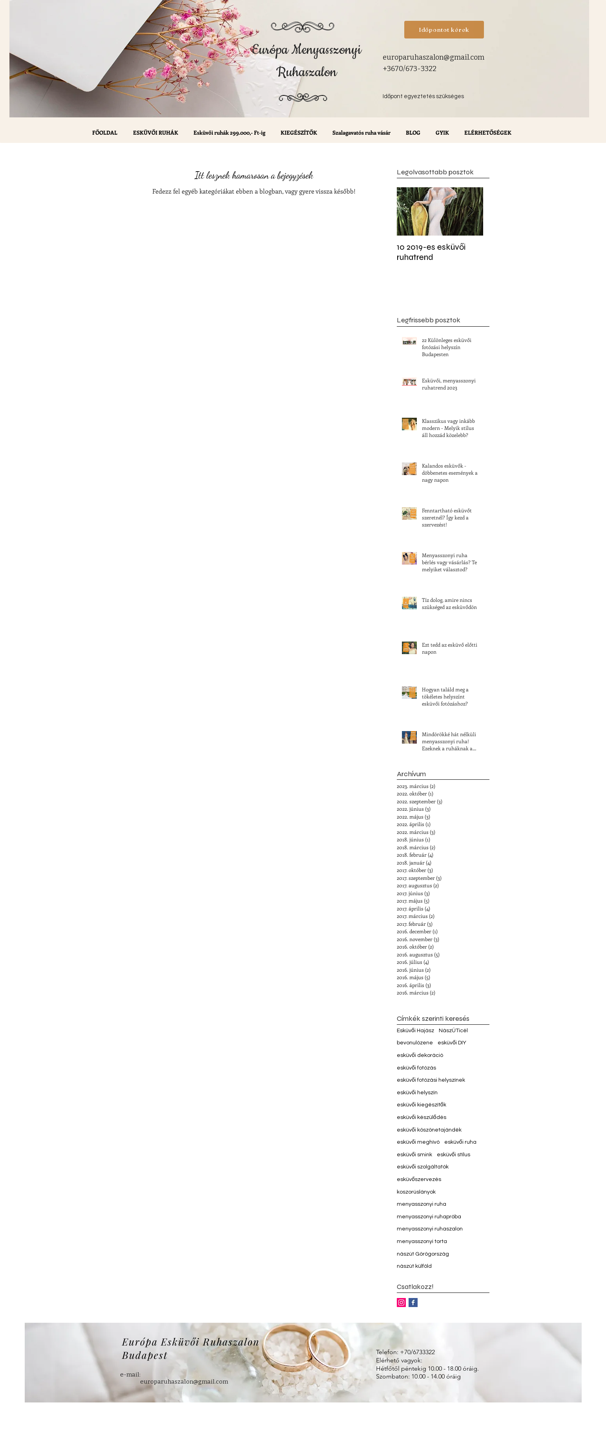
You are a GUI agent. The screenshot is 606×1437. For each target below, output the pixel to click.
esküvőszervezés (419, 1179)
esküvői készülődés (421, 1117)
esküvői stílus (453, 1154)
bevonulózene (415, 1043)
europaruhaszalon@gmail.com (433, 57)
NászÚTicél (453, 1030)
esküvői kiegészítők (421, 1105)
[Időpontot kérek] (444, 29)
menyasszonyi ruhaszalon (430, 1229)
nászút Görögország (423, 1254)
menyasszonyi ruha (421, 1204)
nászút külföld (414, 1266)
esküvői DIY (452, 1043)
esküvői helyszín (417, 1092)
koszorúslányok (416, 1192)
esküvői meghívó (418, 1142)
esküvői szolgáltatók (423, 1167)
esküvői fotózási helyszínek (431, 1080)
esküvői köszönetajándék (429, 1130)
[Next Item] (470, 211)
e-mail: (130, 1374)
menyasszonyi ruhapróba (429, 1216)
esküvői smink (414, 1154)
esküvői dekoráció (420, 1055)
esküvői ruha (460, 1142)
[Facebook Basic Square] (413, 1302)
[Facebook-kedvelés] (446, 159)
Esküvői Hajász (415, 1030)
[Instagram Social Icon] (401, 1302)
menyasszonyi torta (422, 1241)
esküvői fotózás (416, 1068)
